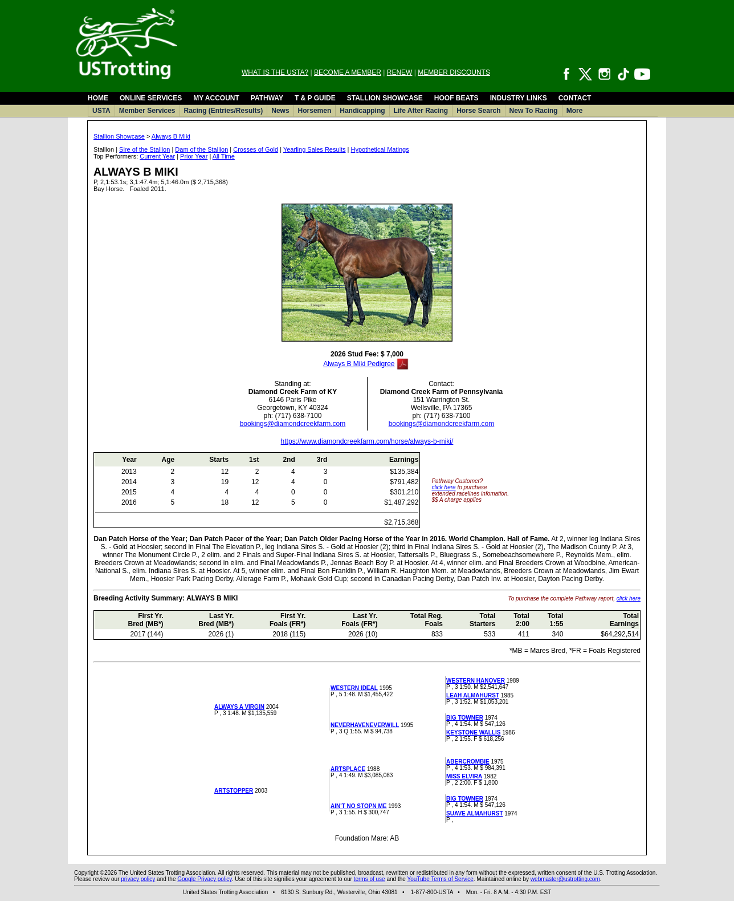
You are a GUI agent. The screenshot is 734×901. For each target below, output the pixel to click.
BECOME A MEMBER (347, 72)
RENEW (400, 72)
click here (443, 487)
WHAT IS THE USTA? (275, 72)
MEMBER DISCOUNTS (454, 72)
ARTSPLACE (348, 769)
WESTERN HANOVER (475, 680)
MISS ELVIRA (464, 776)
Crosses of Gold (255, 149)
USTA (101, 111)
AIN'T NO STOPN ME (358, 806)
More (574, 111)
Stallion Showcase (119, 136)
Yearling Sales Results (314, 149)
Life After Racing (421, 111)
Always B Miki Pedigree (358, 364)
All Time (224, 156)
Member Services (147, 111)
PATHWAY (267, 98)
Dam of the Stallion (201, 149)
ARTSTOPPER (233, 791)
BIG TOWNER (464, 718)
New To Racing (533, 111)
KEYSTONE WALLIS (473, 732)
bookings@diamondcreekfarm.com (293, 424)
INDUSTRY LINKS (518, 98)
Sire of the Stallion (144, 149)
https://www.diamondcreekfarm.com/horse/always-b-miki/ (367, 441)
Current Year (157, 156)
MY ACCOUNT (216, 98)
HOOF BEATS (456, 98)
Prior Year (193, 156)
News (280, 111)
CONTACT (575, 98)
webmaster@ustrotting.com (565, 879)
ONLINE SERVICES (151, 98)
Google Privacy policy (204, 879)
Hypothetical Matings (380, 149)
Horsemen (315, 111)
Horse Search (478, 111)
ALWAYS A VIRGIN (239, 707)
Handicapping (362, 111)
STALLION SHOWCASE (385, 98)
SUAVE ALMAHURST (474, 813)
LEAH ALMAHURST (472, 695)
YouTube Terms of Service (440, 879)
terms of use (369, 879)
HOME (98, 98)
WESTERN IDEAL (354, 688)
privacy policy (138, 879)
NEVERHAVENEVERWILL (365, 725)
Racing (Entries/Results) (223, 111)
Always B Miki (171, 136)
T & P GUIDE (315, 98)
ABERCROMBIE (468, 761)
